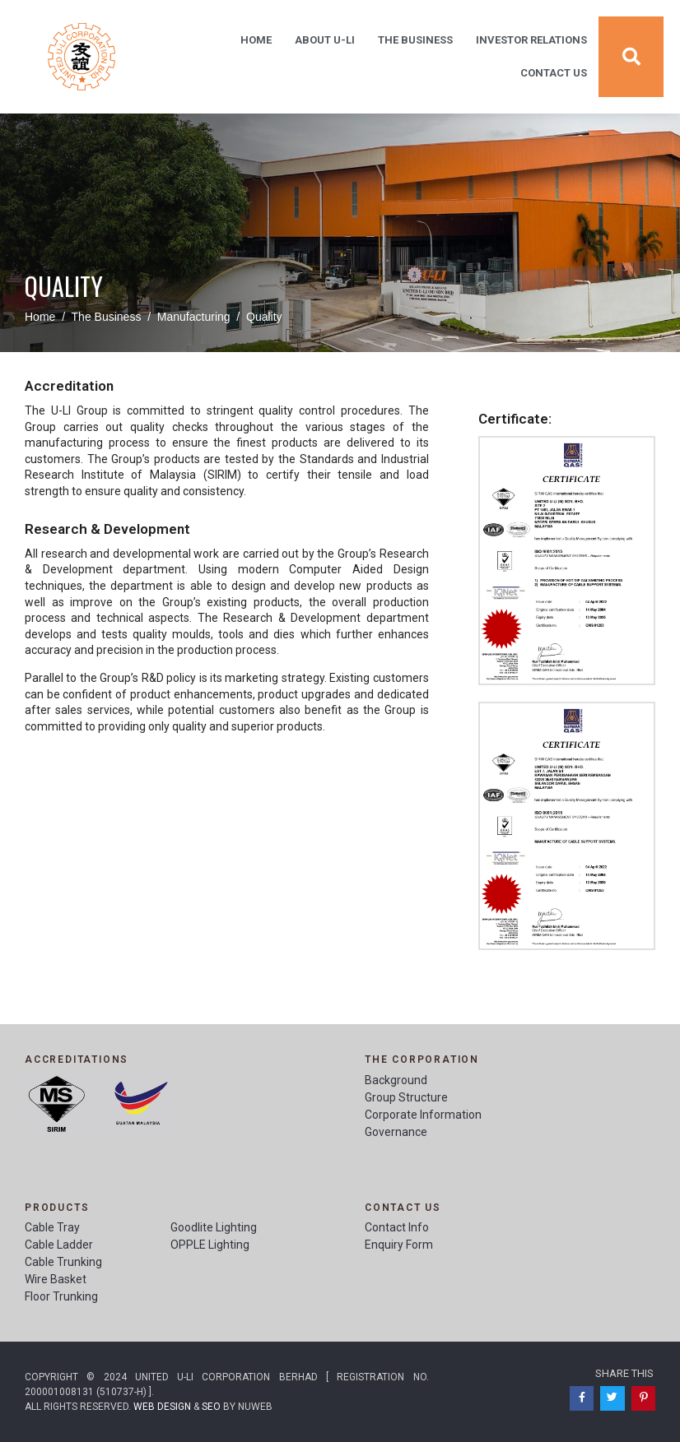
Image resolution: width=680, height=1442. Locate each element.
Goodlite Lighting (213, 1227)
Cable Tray (52, 1227)
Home (256, 40)
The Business (415, 40)
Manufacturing (194, 316)
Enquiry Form (399, 1244)
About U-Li (325, 40)
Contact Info (397, 1227)
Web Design (162, 1406)
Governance (396, 1131)
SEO (211, 1406)
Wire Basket (55, 1279)
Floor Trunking (61, 1296)
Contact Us (553, 73)
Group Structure (406, 1097)
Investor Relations (531, 40)
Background (396, 1080)
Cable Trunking (63, 1261)
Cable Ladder (59, 1244)
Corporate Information (423, 1114)
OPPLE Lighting (209, 1244)
